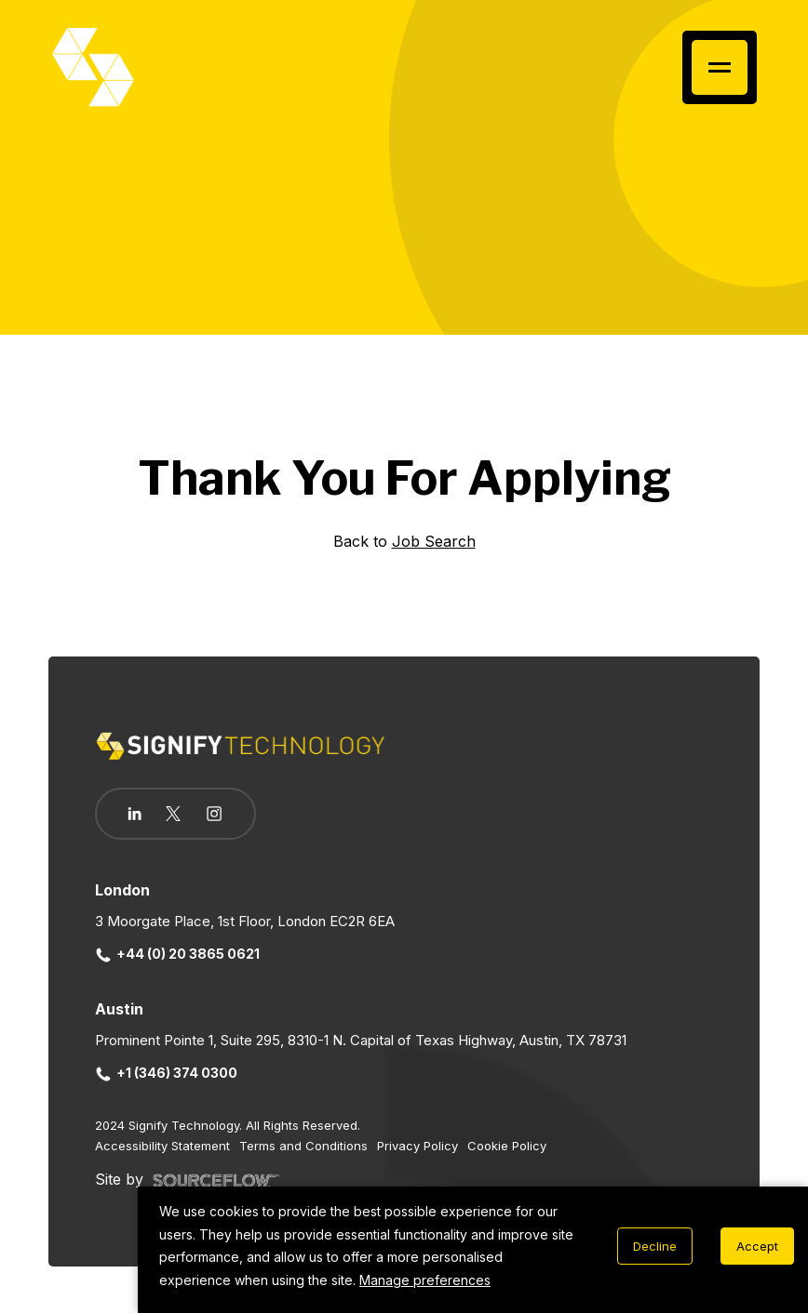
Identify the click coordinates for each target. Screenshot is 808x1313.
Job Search (434, 541)
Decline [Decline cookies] (655, 1246)
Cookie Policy (506, 1145)
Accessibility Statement (162, 1145)
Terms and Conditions (303, 1145)
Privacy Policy (417, 1145)
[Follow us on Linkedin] (134, 813)
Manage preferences (425, 1280)
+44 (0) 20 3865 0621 (178, 954)
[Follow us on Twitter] (173, 813)
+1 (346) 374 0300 (166, 1073)
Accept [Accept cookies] (757, 1246)
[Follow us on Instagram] (214, 815)
